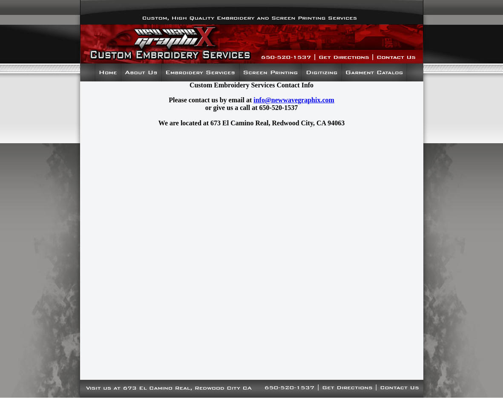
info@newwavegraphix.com (293, 100)
